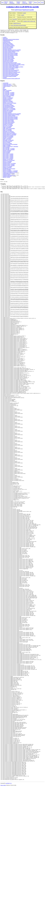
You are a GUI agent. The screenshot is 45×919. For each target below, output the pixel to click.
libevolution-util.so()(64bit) (8, 60)
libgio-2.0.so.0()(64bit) (7, 130)
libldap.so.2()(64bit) (7, 146)
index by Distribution (12, 2)
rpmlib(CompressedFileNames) (9, 173)
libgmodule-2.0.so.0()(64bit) (8, 132)
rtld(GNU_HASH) (6, 177)
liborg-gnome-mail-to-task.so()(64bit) (10, 71)
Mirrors (35, 2)
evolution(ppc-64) (6, 42)
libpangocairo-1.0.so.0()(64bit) (9, 160)
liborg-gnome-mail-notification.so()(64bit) (11, 70)
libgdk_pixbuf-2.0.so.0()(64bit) (9, 129)
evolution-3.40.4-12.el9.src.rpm (29, 21)
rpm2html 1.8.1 (9, 902)
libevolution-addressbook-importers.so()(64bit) (12, 50)
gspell (4, 87)
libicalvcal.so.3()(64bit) (7, 144)
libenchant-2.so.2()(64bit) (8, 112)
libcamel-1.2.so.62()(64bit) (8, 98)
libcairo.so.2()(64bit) (7, 97)
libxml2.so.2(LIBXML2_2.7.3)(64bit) (10, 172)
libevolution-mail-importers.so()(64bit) (10, 55)
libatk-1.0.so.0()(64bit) (7, 91)
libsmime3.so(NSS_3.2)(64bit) (9, 165)
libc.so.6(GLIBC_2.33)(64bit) (8, 94)
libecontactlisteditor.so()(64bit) (9, 46)
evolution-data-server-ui (7, 85)
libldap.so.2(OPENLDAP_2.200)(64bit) (10, 147)
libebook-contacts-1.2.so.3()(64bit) (9, 103)
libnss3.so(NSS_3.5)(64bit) (8, 157)
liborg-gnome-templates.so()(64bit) (9, 77)
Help (39, 2)
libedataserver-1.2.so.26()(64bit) (9, 109)
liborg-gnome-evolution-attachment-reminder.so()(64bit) (13, 65)
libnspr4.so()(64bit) (6, 152)
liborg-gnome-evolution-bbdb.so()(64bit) (10, 66)
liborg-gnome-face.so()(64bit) (8, 69)
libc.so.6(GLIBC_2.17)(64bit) (8, 93)
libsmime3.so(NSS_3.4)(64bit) (9, 166)
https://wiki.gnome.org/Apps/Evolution (18, 25)
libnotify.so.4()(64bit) (7, 151)
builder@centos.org (17, 23)
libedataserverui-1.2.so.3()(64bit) (9, 110)
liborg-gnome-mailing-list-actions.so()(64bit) (11, 72)
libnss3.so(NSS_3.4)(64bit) (8, 156)
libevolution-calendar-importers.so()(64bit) (11, 51)
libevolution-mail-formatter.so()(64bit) (10, 54)
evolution (4, 37)
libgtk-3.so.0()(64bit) (7, 139)
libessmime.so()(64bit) (7, 49)
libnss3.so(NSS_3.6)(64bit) (8, 158)
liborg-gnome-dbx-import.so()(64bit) (10, 63)
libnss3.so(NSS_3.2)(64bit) (8, 154)
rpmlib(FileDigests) (6, 174)
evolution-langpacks (7, 86)
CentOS (24, 13)
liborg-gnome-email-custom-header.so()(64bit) (12, 64)
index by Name (31, 2)
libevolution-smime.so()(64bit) (9, 59)
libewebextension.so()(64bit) (8, 61)
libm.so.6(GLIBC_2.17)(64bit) (9, 149)
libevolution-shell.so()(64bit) (8, 58)
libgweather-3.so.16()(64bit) (8, 140)
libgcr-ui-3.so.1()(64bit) (7, 127)
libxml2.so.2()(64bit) (7, 170)
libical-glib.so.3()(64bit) (7, 141)
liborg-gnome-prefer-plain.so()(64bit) (10, 73)
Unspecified (14, 19)
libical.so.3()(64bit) (6, 142)
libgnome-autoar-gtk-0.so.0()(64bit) (9, 134)
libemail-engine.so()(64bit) (8, 48)
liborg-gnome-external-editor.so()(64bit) (10, 68)
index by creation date (25, 2)
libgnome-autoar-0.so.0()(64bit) (9, 133)
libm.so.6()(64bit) (6, 148)
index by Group (6, 2)
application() (5, 38)
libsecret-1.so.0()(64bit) (7, 162)
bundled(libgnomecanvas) (8, 41)
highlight (4, 90)
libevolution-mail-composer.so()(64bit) (10, 53)
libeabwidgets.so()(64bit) (7, 44)
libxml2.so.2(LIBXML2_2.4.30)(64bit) (10, 171)
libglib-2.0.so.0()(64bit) (7, 131)
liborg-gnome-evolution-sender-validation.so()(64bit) (13, 67)
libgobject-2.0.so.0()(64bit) (8, 137)
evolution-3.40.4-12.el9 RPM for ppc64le (22, 7)
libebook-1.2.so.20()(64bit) (8, 102)
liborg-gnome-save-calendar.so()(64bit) (10, 75)
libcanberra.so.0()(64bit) (7, 99)
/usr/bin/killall (5, 83)
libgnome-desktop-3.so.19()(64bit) (9, 135)
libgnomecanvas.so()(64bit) (8, 62)
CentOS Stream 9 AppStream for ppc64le (24, 9)
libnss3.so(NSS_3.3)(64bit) (8, 155)
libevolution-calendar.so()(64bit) (9, 52)
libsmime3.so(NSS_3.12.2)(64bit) (9, 164)
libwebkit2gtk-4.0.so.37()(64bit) (9, 169)
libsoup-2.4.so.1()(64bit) (7, 167)
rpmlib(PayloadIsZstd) (7, 176)
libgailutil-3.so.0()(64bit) (7, 124)
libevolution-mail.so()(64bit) (8, 56)
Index (2, 2)
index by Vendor (18, 2)
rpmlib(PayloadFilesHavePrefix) (9, 175)
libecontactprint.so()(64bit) (8, 47)
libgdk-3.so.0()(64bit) (7, 128)
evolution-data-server (7, 84)
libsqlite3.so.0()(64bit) (7, 168)
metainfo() (5, 78)
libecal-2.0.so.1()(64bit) (7, 104)
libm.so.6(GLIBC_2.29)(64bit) (9, 150)
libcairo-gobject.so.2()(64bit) (8, 96)
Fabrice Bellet (3, 904)
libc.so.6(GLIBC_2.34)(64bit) (8, 95)
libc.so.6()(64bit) (6, 92)
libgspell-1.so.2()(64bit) (7, 138)
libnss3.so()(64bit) (6, 153)
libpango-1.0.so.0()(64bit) (8, 159)
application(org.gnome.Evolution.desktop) (11, 40)
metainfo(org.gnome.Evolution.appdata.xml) (11, 79)
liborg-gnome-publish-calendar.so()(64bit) (11, 74)
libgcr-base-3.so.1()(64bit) (8, 126)
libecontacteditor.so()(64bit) (8, 45)
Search (42, 2)
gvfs (4, 88)
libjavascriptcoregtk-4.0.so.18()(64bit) (10, 145)
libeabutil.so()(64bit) (7, 43)
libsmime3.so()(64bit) (7, 163)
